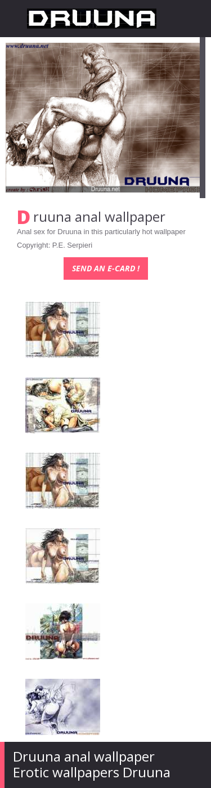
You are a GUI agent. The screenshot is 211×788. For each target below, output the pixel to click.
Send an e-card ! (106, 268)
